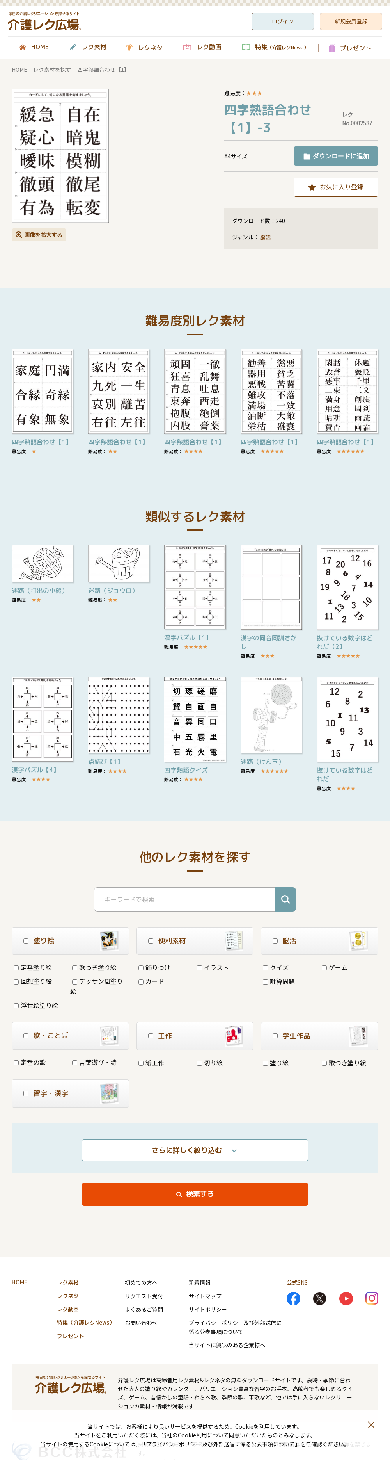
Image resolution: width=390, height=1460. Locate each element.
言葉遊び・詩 (94, 1062)
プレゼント (355, 48)
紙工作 (151, 1062)
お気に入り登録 (341, 186)
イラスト (213, 967)
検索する (200, 1194)
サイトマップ (205, 1296)
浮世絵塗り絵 (36, 1005)
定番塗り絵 (33, 967)
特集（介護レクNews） (86, 1322)
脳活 (265, 237)
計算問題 (279, 981)
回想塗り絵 (33, 981)
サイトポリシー (208, 1309)
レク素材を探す (52, 69)
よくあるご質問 (144, 1309)
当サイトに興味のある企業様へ (227, 1345)
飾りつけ (154, 967)
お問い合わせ (141, 1322)
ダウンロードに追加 (341, 155)
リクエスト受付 (144, 1296)
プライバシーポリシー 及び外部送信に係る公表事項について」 (223, 1444)
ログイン (283, 21)
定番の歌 (30, 1062)
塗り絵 (276, 1062)
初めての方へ (141, 1282)
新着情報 (200, 1282)
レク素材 (94, 47)
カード (151, 981)
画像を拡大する (43, 235)
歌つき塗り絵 (94, 967)
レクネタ (150, 48)
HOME (40, 47)
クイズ (276, 967)
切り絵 (210, 1062)
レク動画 (209, 47)
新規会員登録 (351, 21)
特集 (281, 47)
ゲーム (334, 967)
